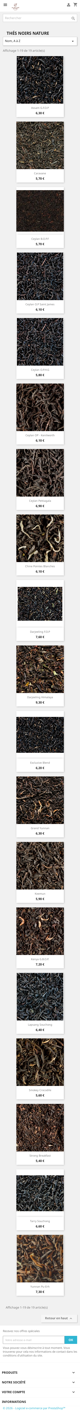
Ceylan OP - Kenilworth (40, 435)
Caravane (40, 173)
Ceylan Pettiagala (40, 501)
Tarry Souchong (40, 1221)
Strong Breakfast (40, 1155)
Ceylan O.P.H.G (40, 370)
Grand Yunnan (40, 828)
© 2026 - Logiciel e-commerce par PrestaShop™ (34, 1408)
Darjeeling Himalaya (40, 697)
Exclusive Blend (40, 762)
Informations (14, 1402)
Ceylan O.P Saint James (40, 304)
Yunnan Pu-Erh (40, 1286)
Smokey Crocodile (40, 1090)
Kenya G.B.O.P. (40, 959)
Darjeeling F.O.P (40, 631)
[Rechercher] (40, 18)
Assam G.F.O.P (40, 108)
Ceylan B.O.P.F (40, 239)
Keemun (40, 893)
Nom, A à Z (40, 41)
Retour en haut (59, 1318)
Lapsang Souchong (40, 1024)
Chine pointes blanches (40, 566)
